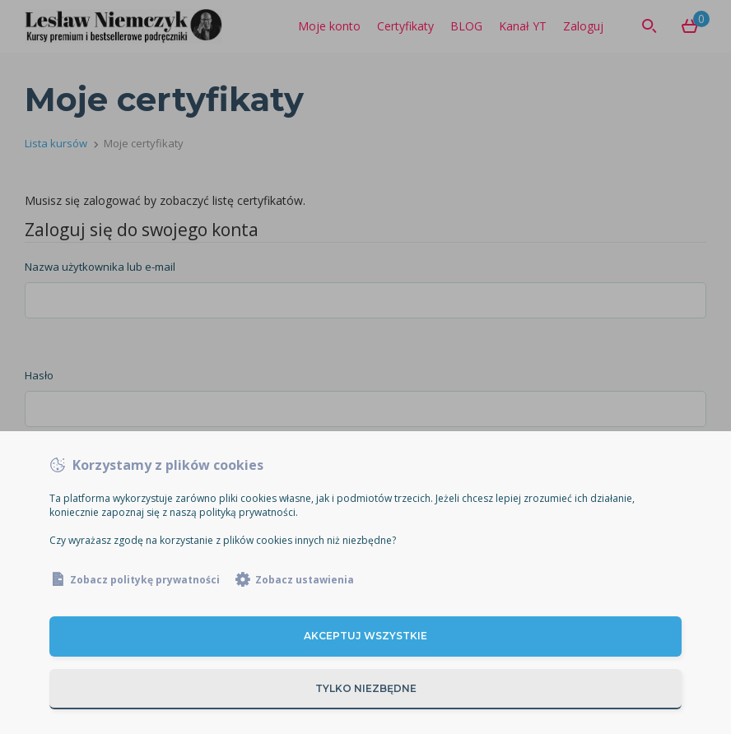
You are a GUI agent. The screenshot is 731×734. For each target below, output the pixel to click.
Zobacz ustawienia (304, 580)
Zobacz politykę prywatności (145, 580)
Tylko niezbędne (366, 688)
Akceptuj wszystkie (365, 635)
